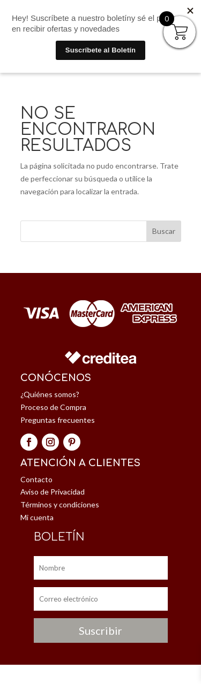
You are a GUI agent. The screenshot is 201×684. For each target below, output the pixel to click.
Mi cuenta (37, 517)
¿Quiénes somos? (49, 394)
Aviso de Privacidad (52, 491)
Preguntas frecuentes (57, 419)
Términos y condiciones (59, 504)
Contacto (36, 479)
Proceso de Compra (53, 407)
